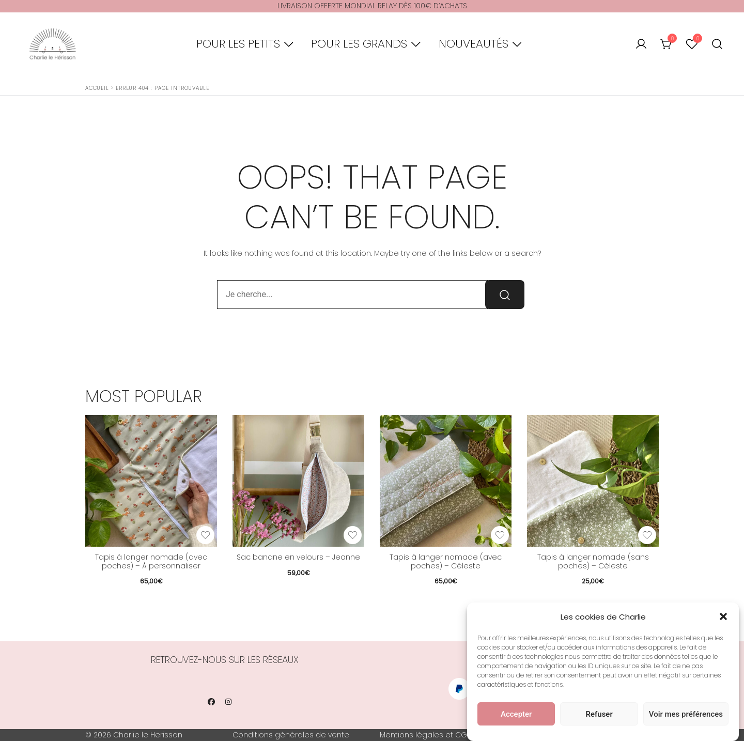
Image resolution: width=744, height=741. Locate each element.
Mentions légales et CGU (426, 735)
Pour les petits (238, 44)
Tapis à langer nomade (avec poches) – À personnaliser (151, 561)
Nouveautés (473, 44)
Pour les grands (359, 44)
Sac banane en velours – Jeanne (298, 557)
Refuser (599, 715)
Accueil (97, 88)
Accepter (516, 715)
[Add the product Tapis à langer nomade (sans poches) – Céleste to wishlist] (647, 535)
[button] (723, 618)
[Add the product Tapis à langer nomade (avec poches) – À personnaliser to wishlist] (205, 535)
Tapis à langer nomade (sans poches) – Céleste (593, 561)
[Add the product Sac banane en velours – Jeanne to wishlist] (353, 535)
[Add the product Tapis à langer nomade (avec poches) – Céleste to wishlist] (500, 535)
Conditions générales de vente (291, 735)
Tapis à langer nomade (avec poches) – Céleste (446, 561)
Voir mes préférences (686, 715)
